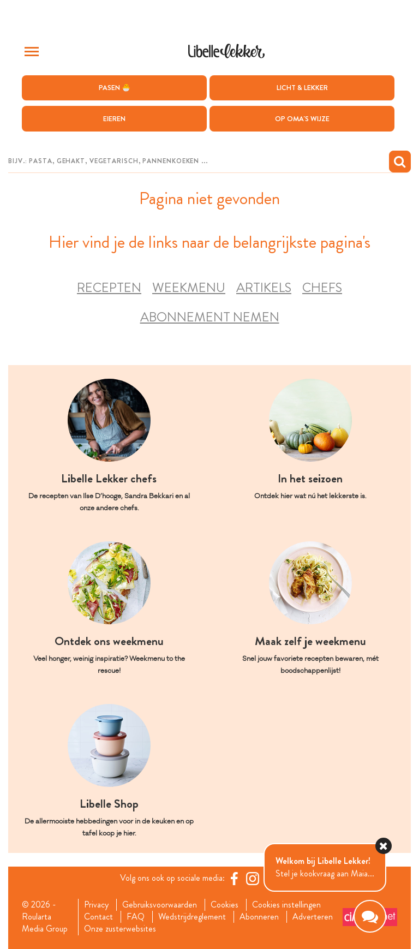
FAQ (136, 917)
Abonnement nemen (209, 317)
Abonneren (259, 917)
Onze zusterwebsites (120, 929)
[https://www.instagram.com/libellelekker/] (252, 878)
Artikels (263, 288)
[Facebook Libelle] (234, 878)
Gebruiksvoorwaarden (159, 905)
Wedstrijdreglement (192, 917)
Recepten (109, 288)
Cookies (224, 905)
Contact (98, 917)
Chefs (322, 288)
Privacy (96, 905)
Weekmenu (188, 288)
